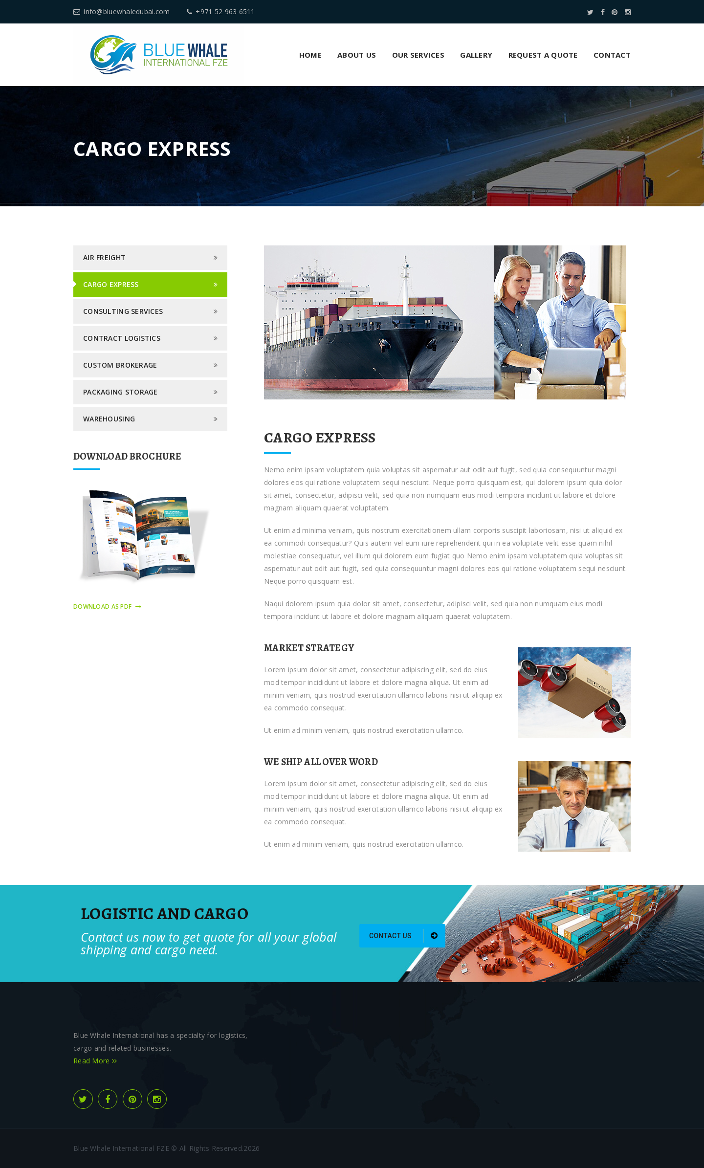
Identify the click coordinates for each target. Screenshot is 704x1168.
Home (310, 55)
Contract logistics (121, 338)
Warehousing (109, 418)
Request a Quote (543, 55)
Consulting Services (123, 311)
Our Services (418, 55)
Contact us (403, 936)
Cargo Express (111, 284)
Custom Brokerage (120, 365)
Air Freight (104, 257)
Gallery (476, 55)
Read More (95, 1060)
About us (356, 55)
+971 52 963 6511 (221, 11)
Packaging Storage (120, 392)
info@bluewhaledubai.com (121, 11)
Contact (612, 55)
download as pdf (107, 606)
